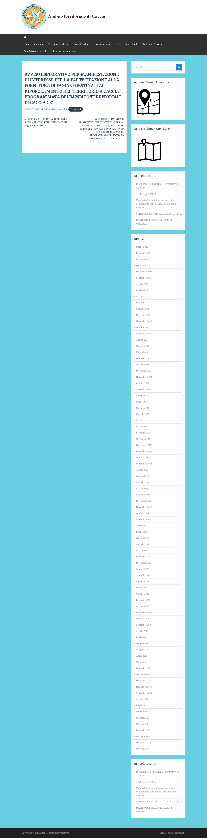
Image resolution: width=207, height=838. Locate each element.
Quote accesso (103, 44)
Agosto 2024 (142, 340)
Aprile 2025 (141, 296)
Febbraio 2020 (143, 600)
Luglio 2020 (142, 587)
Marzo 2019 (142, 662)
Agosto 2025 (142, 284)
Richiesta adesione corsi (64, 51)
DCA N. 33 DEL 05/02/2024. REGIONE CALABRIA (154, 222)
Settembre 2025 (144, 278)
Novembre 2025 (144, 271)
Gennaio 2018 (143, 736)
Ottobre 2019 (142, 618)
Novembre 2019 (144, 612)
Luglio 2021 (142, 532)
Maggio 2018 (142, 718)
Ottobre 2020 (142, 569)
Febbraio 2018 (143, 730)
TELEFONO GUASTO (146, 194)
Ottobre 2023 (142, 383)
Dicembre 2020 (143, 563)
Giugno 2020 (142, 594)
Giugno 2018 (142, 711)
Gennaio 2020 (143, 606)
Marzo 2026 (142, 247)
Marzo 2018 (142, 724)
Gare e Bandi (131, 44)
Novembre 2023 (144, 377)
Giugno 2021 (142, 538)
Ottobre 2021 (142, 513)
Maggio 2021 (142, 544)
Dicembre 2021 (143, 501)
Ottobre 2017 (142, 748)
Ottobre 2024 (142, 327)
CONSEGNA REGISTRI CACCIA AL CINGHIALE (159, 214)
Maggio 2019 (142, 649)
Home (27, 44)
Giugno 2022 (142, 476)
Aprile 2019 (141, 656)
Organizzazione (81, 44)
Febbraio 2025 (143, 302)
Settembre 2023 (144, 389)
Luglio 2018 (142, 705)
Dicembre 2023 (143, 370)
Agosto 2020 (142, 581)
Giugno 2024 (142, 346)
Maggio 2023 (142, 414)
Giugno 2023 (142, 408)
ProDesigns (179, 833)
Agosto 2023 (142, 395)
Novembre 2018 (144, 687)
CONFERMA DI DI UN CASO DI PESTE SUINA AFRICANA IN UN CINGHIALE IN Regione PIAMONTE (46, 122)
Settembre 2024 (144, 333)
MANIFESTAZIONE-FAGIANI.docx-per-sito (46, 109)
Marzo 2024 (142, 352)
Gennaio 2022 (143, 494)
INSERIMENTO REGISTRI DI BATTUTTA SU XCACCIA (157, 186)
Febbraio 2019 (143, 668)
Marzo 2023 (142, 426)
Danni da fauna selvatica (36, 51)
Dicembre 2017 (143, 742)
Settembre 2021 (144, 519)
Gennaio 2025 (143, 309)
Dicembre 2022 (143, 445)
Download (75, 109)
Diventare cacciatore (58, 44)
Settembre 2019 (144, 625)
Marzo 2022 (142, 488)
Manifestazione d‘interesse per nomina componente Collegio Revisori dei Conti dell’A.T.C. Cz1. (156, 204)
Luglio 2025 (142, 290)
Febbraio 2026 (143, 253)
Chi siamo (39, 44)
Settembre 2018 (144, 693)
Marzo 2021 (142, 550)
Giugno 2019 (142, 643)
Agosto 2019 (142, 631)
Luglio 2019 (141, 637)
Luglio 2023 (142, 401)
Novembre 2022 (144, 451)
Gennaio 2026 (143, 259)
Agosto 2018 (142, 699)
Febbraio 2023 (143, 432)
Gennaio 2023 (143, 439)
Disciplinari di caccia (152, 44)
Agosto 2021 (142, 525)
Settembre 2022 (144, 463)
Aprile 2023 (141, 420)
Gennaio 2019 (143, 674)
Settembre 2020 (144, 575)
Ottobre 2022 (142, 457)
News (117, 44)
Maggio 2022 (142, 482)
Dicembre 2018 (143, 680)
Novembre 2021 (144, 507)
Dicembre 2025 (143, 265)
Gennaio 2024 (143, 364)
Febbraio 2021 (143, 556)
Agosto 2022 (142, 470)
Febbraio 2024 (143, 358)
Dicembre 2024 (143, 315)
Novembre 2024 (144, 321)
